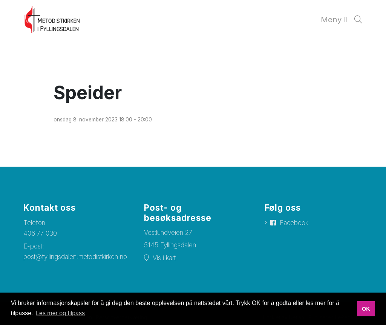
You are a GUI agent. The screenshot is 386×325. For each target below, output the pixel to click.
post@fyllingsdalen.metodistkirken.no (75, 257)
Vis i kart (164, 258)
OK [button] (366, 309)
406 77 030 (40, 233)
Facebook (294, 223)
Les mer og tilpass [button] (60, 313)
